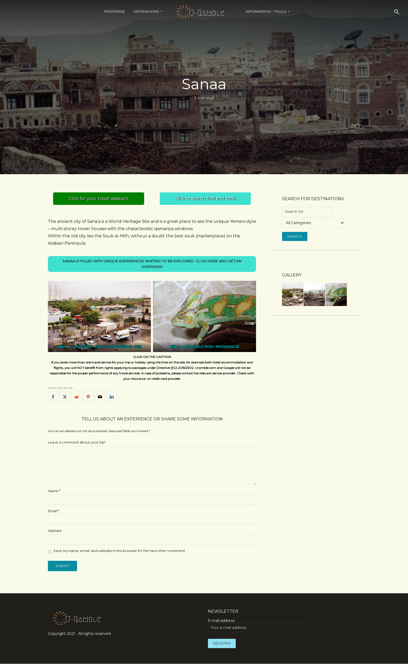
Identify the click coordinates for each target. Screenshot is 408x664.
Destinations (146, 11)
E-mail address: (257, 626)
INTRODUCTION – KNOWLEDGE (212, 347)
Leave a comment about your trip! (76, 442)
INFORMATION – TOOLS (266, 11)
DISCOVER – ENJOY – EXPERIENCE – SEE (107, 347)
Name (54, 491)
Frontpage (114, 11)
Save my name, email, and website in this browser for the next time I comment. (119, 551)
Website (55, 531)
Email (53, 511)
